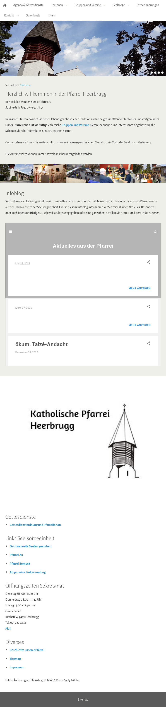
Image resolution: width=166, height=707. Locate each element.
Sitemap (15, 659)
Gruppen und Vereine (75, 125)
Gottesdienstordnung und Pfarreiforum (35, 525)
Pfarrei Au (16, 555)
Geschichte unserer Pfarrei (27, 650)
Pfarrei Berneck (20, 563)
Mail (8, 628)
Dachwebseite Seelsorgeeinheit (31, 546)
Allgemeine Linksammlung (28, 572)
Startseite (25, 85)
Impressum (17, 667)
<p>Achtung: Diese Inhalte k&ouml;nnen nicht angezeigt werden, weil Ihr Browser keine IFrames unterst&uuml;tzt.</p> (83, 294)
